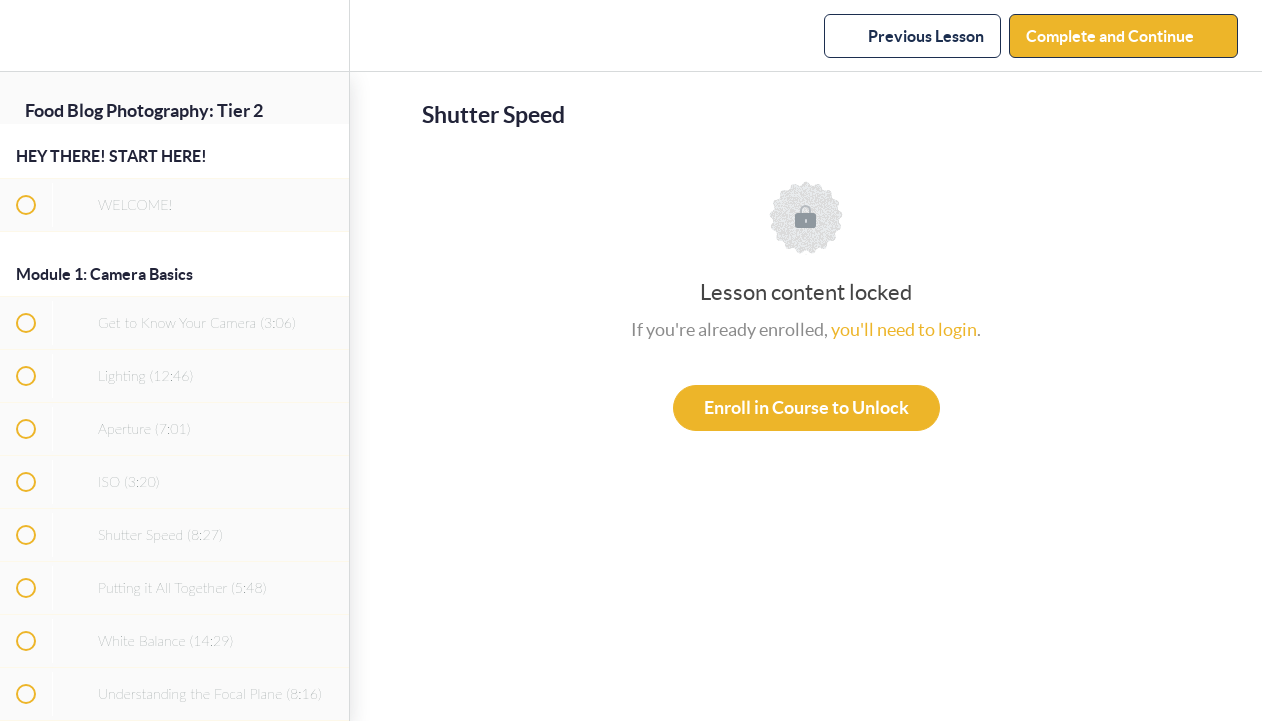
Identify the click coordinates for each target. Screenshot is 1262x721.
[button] (25, 35)
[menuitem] (324, 35)
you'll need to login (904, 329)
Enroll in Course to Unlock (806, 407)
